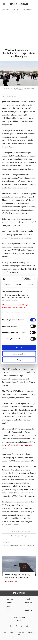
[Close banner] (35, 278)
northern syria (13, 545)
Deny (19, 360)
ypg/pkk (4, 545)
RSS (19, 634)
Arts (28, 606)
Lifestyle (9, 606)
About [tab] (31, 284)
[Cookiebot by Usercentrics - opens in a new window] (23, 278)
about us (21, 632)
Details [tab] (19, 284)
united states (30, 545)
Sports (9, 610)
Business (28, 603)
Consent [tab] (7, 284)
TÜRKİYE (28, 599)
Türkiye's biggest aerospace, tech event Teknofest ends (17, 576)
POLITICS (9, 599)
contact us (31, 632)
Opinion (28, 610)
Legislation (28, 9)
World (9, 603)
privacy (12, 632)
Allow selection (19, 354)
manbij (22, 545)
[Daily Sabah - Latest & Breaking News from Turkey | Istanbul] (19, 4)
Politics (6, 9)
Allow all (19, 348)
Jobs (5, 632)
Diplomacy (16, 9)
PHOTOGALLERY (12, 581)
